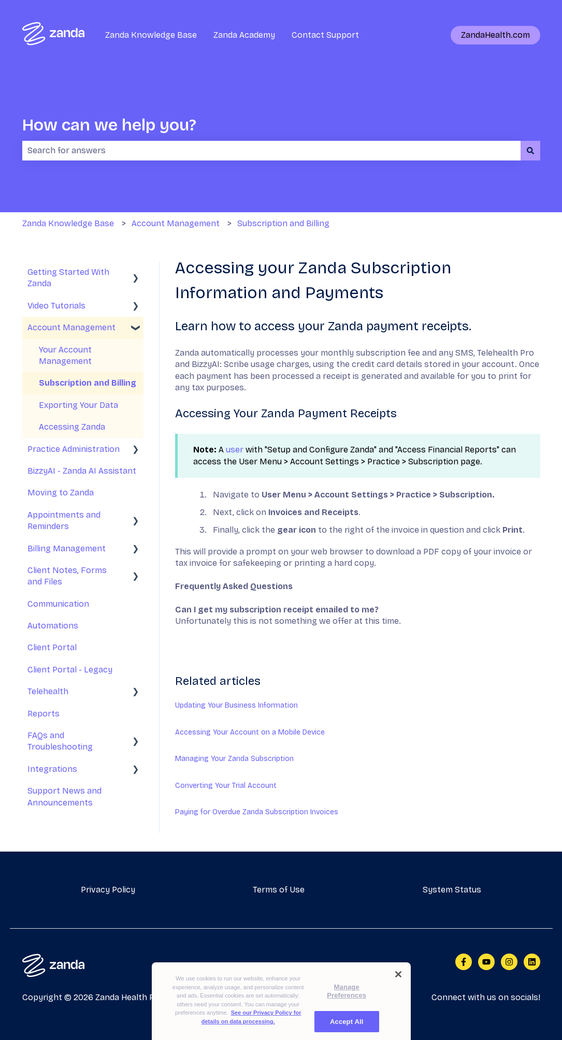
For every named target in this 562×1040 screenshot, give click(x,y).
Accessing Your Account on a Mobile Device (250, 732)
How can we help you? (109, 125)
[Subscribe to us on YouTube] (486, 962)
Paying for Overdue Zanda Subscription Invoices (256, 812)
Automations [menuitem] (52, 626)
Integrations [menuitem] (52, 769)
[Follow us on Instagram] (509, 962)
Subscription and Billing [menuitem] (87, 383)
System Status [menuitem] (452, 890)
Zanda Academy (244, 35)
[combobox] (271, 150)
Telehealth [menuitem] (47, 691)
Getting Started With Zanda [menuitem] (68, 277)
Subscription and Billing (283, 223)
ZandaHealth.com (495, 35)
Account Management (176, 223)
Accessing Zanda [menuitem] (72, 427)
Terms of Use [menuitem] (279, 890)
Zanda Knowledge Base (151, 35)
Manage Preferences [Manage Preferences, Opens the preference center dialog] (346, 1000)
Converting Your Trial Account (226, 785)
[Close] (398, 983)
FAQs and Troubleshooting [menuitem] (60, 741)
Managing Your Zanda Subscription (234, 758)
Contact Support (325, 35)
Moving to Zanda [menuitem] (60, 492)
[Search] (530, 150)
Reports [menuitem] (43, 714)
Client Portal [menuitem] (52, 647)
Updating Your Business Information (236, 705)
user (234, 450)
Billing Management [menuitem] (66, 548)
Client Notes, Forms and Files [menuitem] (67, 576)
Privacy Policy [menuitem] (108, 890)
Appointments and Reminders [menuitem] (63, 520)
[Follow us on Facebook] (463, 962)
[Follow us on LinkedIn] (532, 962)
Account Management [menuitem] (71, 327)
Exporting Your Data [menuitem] (78, 405)
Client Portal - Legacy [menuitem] (69, 670)
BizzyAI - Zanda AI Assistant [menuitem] (81, 471)
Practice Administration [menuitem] (73, 449)
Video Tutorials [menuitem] (56, 306)
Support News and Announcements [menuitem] (64, 796)
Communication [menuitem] (58, 604)
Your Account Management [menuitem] (65, 355)
